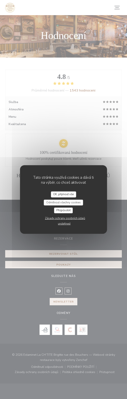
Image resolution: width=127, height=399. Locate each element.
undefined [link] (64, 223)
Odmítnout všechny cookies (63, 202)
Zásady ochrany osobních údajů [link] (65, 218)
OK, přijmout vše (63, 194)
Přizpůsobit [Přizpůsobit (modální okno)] (63, 210)
